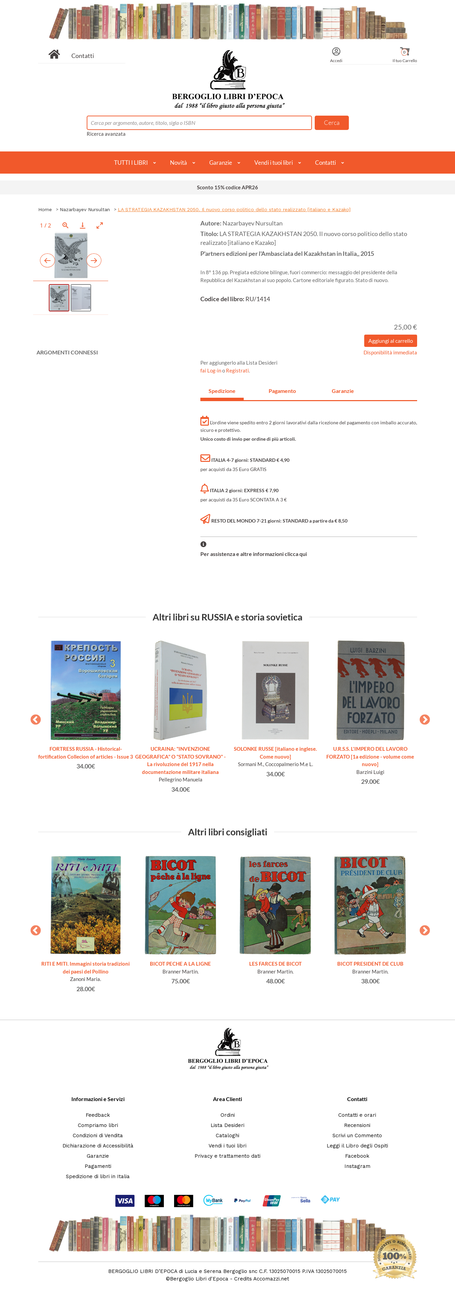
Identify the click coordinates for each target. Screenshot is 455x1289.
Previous (33, 717)
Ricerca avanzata (106, 134)
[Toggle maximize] (99, 225)
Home (45, 209)
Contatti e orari (357, 1115)
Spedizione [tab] (222, 390)
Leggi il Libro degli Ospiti (357, 1146)
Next (422, 717)
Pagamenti (98, 1166)
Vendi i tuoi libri (273, 162)
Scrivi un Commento (357, 1135)
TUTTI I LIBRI (131, 162)
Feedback (98, 1115)
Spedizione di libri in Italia (98, 1176)
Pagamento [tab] (282, 390)
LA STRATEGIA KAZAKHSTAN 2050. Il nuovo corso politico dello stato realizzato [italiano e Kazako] (234, 209)
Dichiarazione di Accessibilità (97, 1146)
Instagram (357, 1166)
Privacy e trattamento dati (227, 1156)
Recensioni (357, 1125)
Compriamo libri (98, 1125)
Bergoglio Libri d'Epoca (199, 1279)
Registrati (237, 370)
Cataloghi (227, 1135)
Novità (178, 162)
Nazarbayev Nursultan (85, 209)
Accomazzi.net (271, 1279)
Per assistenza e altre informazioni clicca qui (253, 554)
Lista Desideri (227, 1125)
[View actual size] (65, 225)
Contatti (82, 55)
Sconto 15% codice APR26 (227, 187)
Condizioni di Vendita (98, 1135)
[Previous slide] (47, 260)
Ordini (228, 1115)
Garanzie (220, 162)
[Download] (82, 225)
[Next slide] (93, 260)
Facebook (357, 1156)
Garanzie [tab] (343, 390)
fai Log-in (211, 370)
